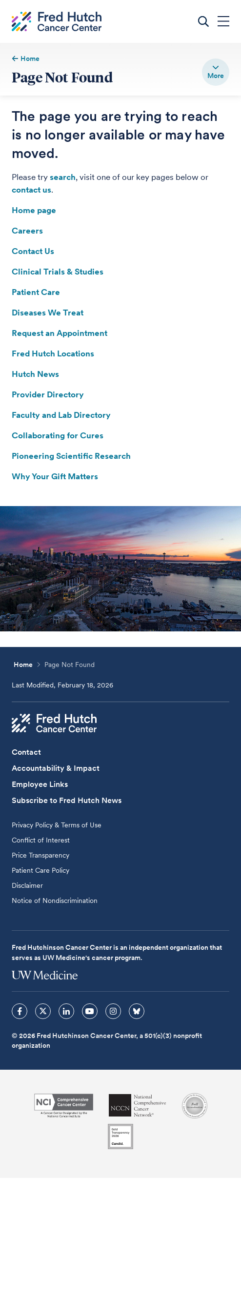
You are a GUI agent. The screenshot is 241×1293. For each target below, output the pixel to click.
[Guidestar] (120, 1136)
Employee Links (40, 784)
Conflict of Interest (41, 840)
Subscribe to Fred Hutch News (66, 800)
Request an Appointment (59, 333)
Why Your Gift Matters (55, 476)
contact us (31, 190)
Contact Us (33, 251)
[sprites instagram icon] (113, 1011)
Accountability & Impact (56, 768)
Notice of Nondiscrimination (55, 900)
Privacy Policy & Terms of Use (56, 825)
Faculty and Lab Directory (61, 415)
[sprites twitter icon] (43, 1011)
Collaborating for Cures (57, 435)
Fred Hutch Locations (53, 353)
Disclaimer (27, 885)
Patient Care (36, 292)
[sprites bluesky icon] (136, 1011)
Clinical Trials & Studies (57, 271)
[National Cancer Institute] (63, 1105)
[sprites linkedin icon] (66, 1011)
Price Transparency (40, 855)
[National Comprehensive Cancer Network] (137, 1105)
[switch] (215, 72)
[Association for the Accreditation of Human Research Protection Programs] (194, 1105)
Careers (27, 230)
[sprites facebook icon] (19, 1011)
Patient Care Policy (40, 870)
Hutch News (35, 374)
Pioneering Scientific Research (71, 456)
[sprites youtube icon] (90, 1011)
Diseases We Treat (47, 312)
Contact (26, 752)
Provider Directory (48, 394)
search (63, 177)
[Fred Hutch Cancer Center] (54, 723)
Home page (34, 210)
